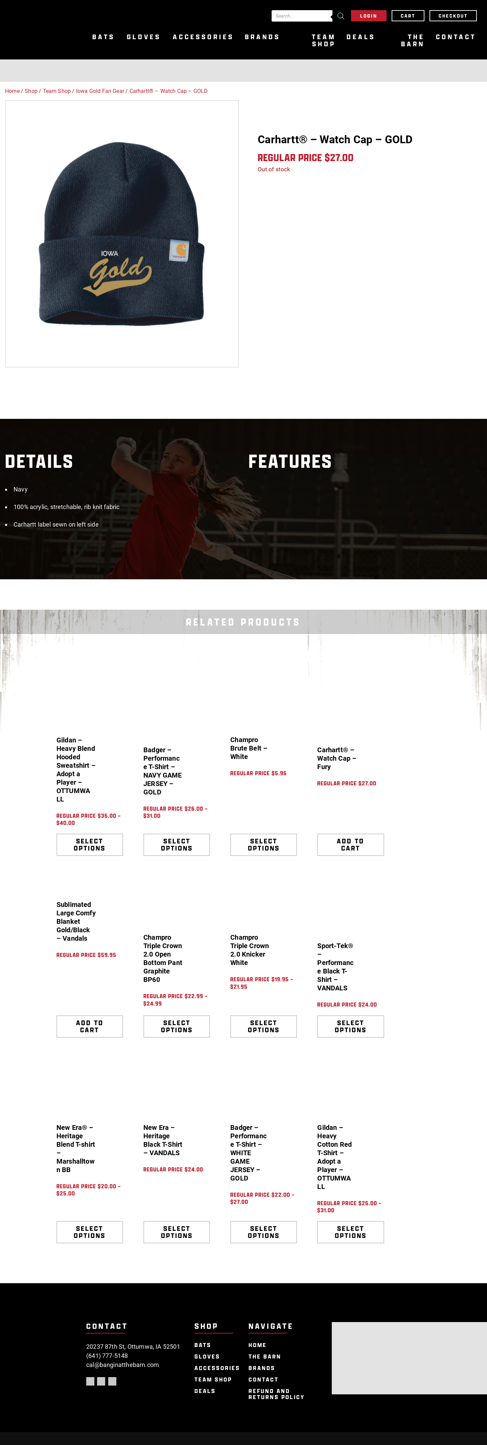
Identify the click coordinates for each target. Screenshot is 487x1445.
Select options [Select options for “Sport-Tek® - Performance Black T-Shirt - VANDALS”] (351, 1026)
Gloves (144, 37)
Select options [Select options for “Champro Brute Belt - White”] (264, 845)
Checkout (453, 15)
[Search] (340, 16)
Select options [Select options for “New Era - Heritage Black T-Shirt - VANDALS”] (177, 1232)
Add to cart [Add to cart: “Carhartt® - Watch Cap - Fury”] (350, 845)
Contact (456, 37)
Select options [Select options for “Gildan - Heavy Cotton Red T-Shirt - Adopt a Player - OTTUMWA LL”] (351, 1232)
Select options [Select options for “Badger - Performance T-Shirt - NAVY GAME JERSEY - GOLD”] (177, 845)
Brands (262, 37)
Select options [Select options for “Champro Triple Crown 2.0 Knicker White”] (264, 1026)
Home (12, 91)
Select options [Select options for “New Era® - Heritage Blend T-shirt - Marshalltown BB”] (90, 1232)
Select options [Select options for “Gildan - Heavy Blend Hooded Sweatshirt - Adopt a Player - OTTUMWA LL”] (90, 845)
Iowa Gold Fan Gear (100, 91)
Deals (361, 37)
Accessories (203, 37)
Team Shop (324, 40)
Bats (103, 37)
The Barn (413, 40)
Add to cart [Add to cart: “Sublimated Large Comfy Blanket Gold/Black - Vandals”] (89, 1026)
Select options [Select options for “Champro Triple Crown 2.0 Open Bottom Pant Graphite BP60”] (177, 1026)
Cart (408, 15)
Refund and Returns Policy (277, 1394)
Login (368, 15)
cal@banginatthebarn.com (122, 1364)
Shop (31, 91)
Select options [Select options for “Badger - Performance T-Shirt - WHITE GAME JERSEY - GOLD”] (264, 1232)
